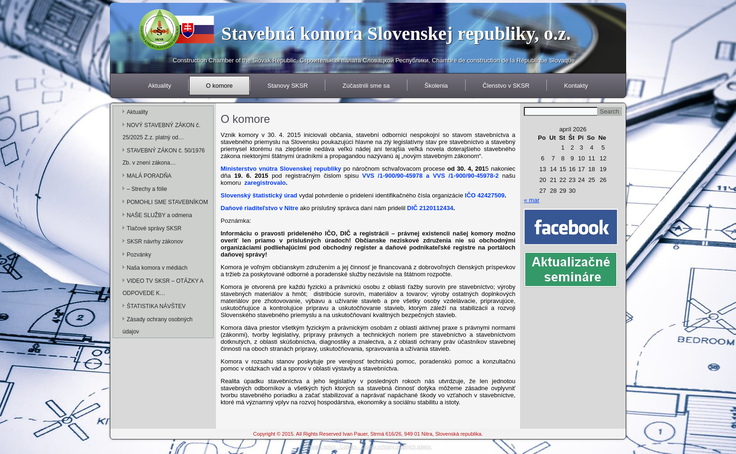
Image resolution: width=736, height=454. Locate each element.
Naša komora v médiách (157, 268)
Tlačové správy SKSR (154, 228)
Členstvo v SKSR (506, 85)
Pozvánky (139, 254)
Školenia (436, 85)
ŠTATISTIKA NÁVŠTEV (156, 306)
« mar (531, 200)
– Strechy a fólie (147, 189)
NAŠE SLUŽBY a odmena (159, 215)
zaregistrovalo (264, 182)
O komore (219, 85)
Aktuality (159, 85)
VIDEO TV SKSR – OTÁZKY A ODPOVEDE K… (163, 287)
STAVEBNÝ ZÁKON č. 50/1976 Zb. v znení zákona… (164, 156)
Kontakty (576, 85)
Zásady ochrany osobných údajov (157, 325)
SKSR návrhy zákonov (155, 241)
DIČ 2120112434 (430, 208)
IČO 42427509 (485, 195)
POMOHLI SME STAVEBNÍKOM (167, 202)
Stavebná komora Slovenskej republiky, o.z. (396, 33)
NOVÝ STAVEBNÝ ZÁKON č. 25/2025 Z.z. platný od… (161, 131)
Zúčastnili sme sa (366, 85)
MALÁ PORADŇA (149, 176)
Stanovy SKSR (288, 85)
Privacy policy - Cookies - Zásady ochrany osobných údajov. (369, 446)
